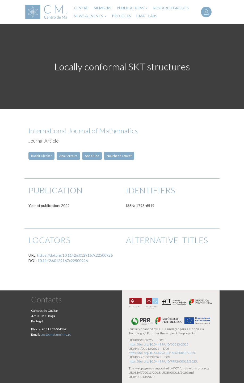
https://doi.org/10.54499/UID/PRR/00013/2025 (162, 353)
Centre (81, 8)
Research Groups (171, 8)
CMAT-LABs (146, 16)
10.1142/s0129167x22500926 (62, 260)
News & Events (90, 16)
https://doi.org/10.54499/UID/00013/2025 (158, 344)
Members (102, 8)
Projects (121, 16)
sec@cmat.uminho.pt (55, 334)
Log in (206, 12)
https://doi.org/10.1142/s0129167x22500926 (75, 255)
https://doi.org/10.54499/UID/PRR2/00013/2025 (163, 361)
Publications (132, 8)
